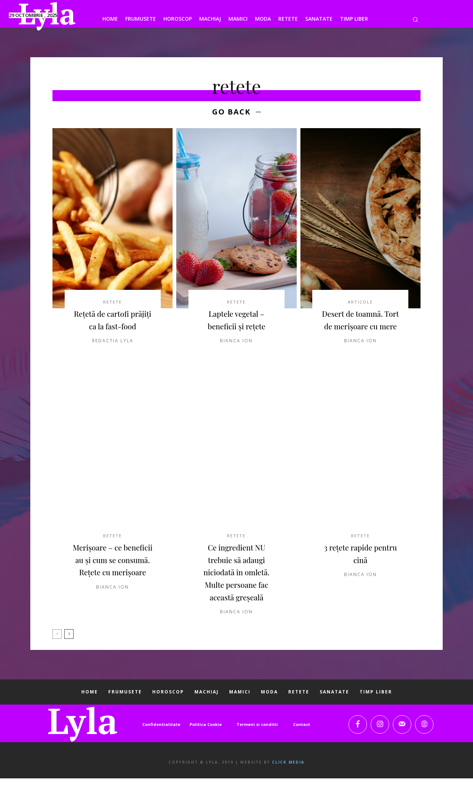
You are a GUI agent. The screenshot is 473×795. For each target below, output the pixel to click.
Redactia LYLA (112, 355)
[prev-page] (57, 650)
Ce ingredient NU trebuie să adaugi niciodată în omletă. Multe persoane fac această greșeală (236, 588)
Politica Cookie (206, 741)
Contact (301, 741)
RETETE (112, 304)
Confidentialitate (161, 741)
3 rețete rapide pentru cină (360, 570)
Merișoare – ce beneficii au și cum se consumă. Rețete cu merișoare (112, 582)
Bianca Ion (236, 343)
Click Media (288, 778)
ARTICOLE (360, 304)
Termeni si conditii (257, 741)
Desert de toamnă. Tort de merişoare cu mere (360, 328)
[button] (415, 19)
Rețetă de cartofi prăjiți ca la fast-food (112, 328)
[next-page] (69, 650)
